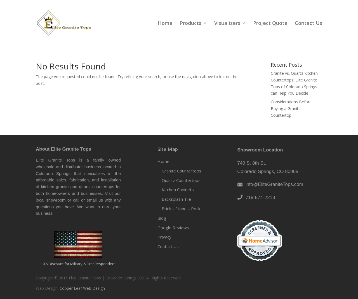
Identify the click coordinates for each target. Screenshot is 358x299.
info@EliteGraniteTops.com (273, 184)
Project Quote (270, 23)
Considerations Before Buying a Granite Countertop (291, 108)
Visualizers (227, 23)
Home (165, 23)
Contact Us (308, 23)
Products (190, 23)
